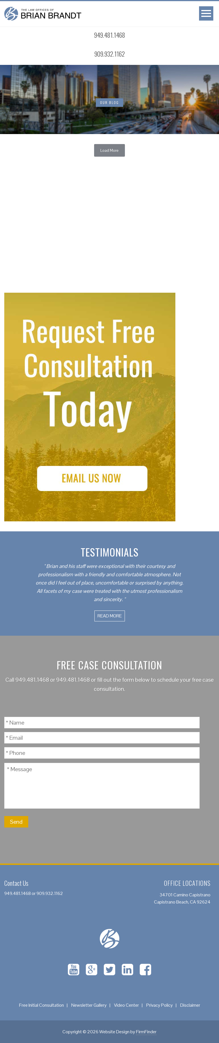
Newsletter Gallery (89, 1005)
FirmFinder (146, 1032)
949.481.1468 (32, 679)
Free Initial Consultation (41, 1005)
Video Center (126, 1005)
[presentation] (156, 822)
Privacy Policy (159, 1005)
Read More (110, 616)
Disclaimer (190, 1005)
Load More (109, 150)
